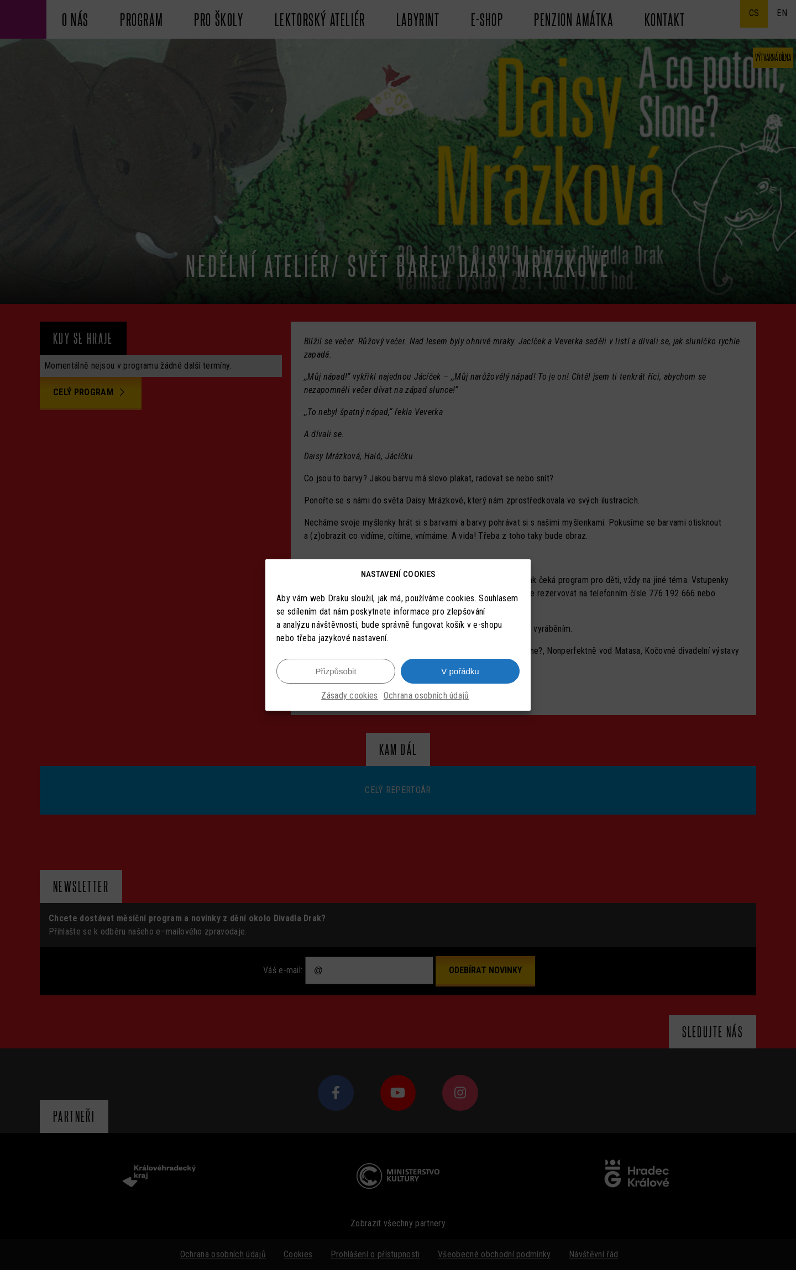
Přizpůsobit (335, 671)
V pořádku (460, 671)
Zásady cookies (349, 696)
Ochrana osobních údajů (426, 696)
